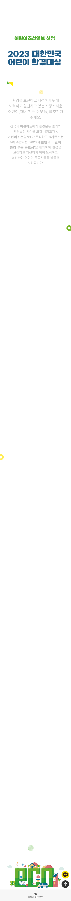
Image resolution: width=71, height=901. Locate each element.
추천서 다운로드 (35, 896)
